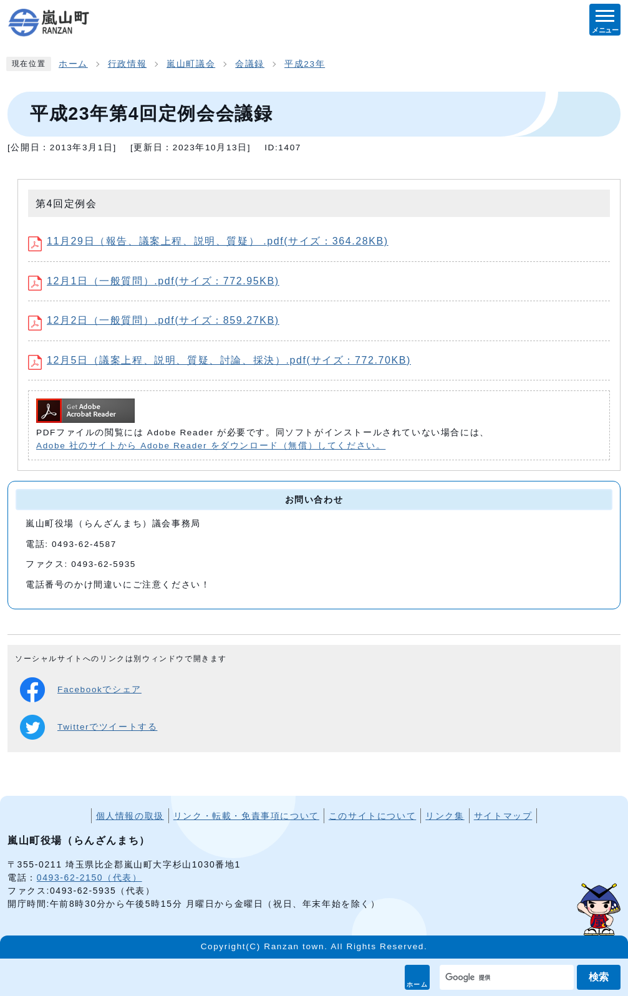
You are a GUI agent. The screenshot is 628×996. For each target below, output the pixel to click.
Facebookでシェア (81, 689)
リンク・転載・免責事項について (246, 816)
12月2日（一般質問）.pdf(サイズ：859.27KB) (153, 320)
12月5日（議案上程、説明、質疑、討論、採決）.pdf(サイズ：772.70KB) (219, 360)
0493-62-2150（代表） (89, 877)
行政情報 (127, 64)
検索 (599, 977)
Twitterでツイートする (88, 727)
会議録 (249, 64)
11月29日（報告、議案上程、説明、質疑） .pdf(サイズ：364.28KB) (208, 241)
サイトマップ (503, 816)
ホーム (417, 984)
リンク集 (444, 816)
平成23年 (304, 64)
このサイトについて (372, 816)
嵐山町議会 (191, 64)
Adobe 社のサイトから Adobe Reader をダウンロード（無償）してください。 (210, 445)
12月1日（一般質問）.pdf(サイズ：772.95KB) (153, 281)
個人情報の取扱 (130, 816)
